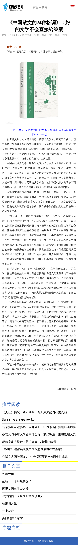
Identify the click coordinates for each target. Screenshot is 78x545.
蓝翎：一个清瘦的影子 (17, 481)
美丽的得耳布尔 (12, 518)
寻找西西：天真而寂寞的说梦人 (22, 496)
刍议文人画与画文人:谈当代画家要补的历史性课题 (35, 456)
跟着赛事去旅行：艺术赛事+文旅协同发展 (29, 442)
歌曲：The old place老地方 (19, 419)
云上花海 (8, 511)
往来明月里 (9, 503)
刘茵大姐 (8, 474)
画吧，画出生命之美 (15, 488)
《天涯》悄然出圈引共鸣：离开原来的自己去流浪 (34, 412)
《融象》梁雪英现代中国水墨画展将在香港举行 (33, 449)
